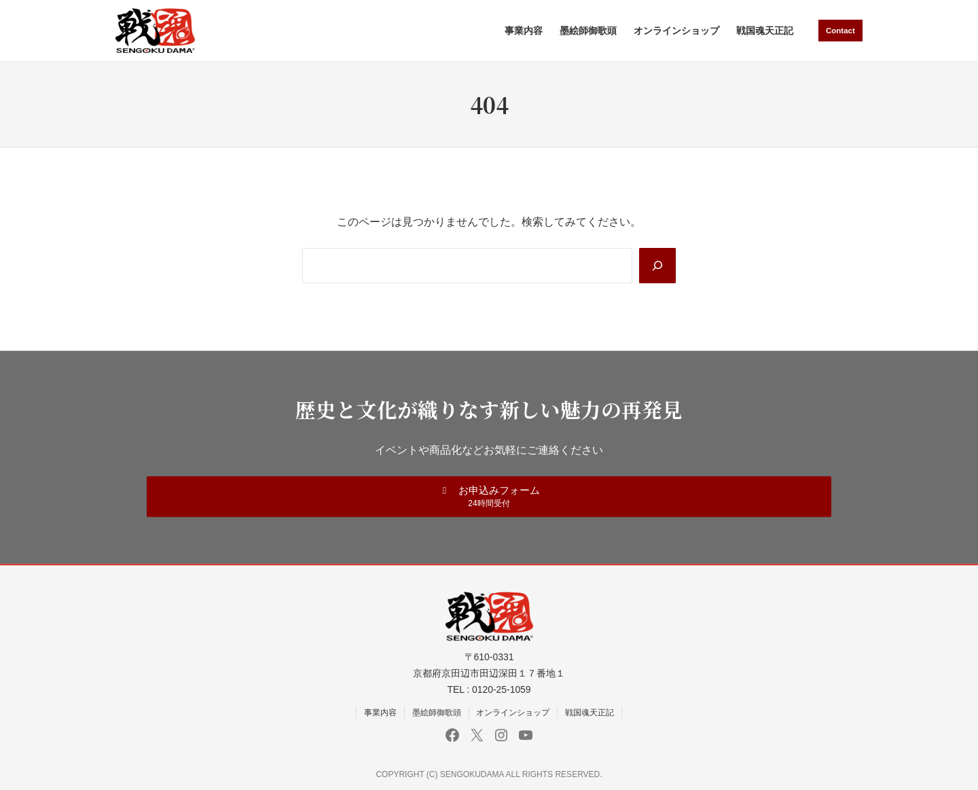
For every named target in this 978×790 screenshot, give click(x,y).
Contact (839, 30)
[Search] (657, 265)
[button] (489, 496)
